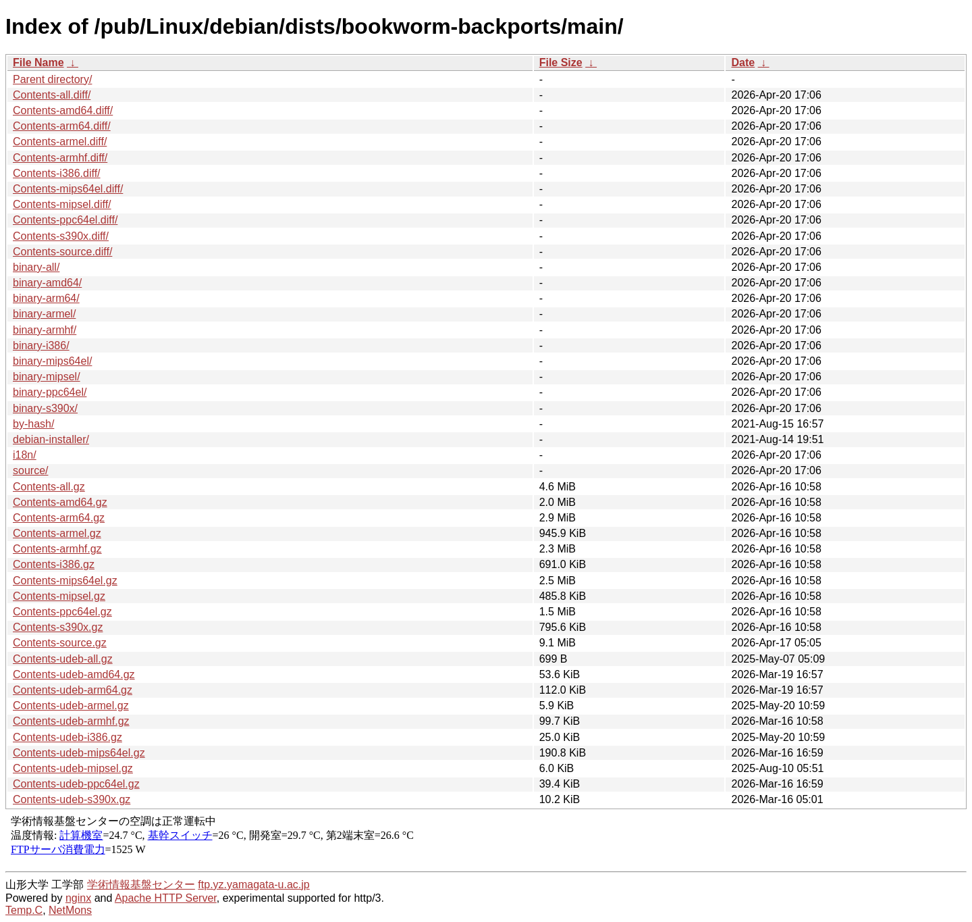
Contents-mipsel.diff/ (62, 204)
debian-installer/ (51, 439)
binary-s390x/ (45, 408)
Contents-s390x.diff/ (61, 236)
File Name (38, 62)
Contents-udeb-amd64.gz (74, 674)
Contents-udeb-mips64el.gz (79, 753)
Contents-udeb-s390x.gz (71, 799)
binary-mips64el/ (52, 361)
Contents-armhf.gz (57, 549)
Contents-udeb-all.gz (63, 659)
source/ (30, 470)
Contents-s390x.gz (58, 627)
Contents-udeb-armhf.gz (71, 721)
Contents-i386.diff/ (57, 173)
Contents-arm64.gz (59, 517)
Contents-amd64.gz (60, 502)
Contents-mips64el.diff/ (68, 189)
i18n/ (24, 455)
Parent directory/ (52, 79)
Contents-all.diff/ (51, 95)
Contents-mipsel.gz (59, 596)
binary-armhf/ (44, 330)
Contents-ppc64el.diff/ (65, 220)
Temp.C (24, 910)
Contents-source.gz (60, 642)
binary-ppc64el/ (49, 392)
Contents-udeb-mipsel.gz (73, 768)
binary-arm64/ (46, 298)
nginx (78, 898)
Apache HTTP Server (166, 898)
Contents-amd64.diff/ (63, 110)
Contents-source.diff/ (62, 251)
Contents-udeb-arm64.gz (72, 690)
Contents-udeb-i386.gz (67, 737)
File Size (561, 62)
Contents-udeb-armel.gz (71, 705)
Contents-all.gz (49, 486)
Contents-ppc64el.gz (62, 611)
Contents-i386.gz (53, 564)
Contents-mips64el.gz (65, 580)
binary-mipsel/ (46, 376)
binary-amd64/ (47, 282)
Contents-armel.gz (57, 533)
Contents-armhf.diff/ (60, 157)
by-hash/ (33, 424)
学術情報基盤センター (141, 884)
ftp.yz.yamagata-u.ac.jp (253, 884)
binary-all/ (36, 267)
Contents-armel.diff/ (60, 141)
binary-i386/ (41, 345)
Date (743, 62)
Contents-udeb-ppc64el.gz (76, 784)
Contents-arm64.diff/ (62, 126)
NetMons (70, 910)
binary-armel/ (44, 313)
